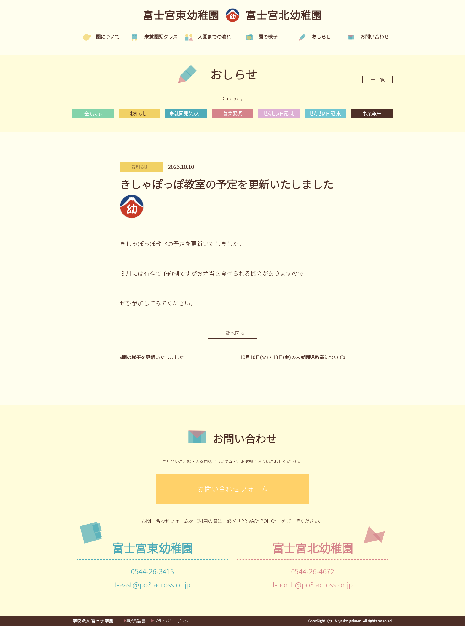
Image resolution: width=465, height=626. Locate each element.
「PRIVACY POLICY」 (258, 520)
